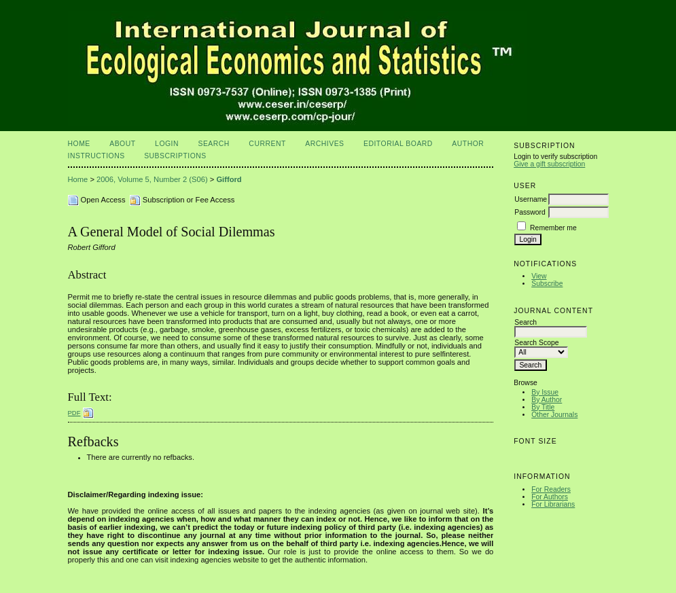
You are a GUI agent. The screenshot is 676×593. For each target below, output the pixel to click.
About (122, 143)
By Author (546, 399)
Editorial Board (398, 143)
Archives (324, 143)
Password (530, 212)
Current (267, 143)
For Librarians (553, 504)
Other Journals (554, 414)
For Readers (551, 489)
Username (530, 199)
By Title (542, 407)
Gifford (228, 179)
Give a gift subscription (549, 164)
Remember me (553, 228)
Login (167, 143)
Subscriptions (175, 156)
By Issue (544, 392)
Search (213, 143)
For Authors (549, 497)
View (538, 276)
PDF (74, 412)
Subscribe (547, 283)
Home (79, 143)
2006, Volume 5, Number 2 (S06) (152, 179)
